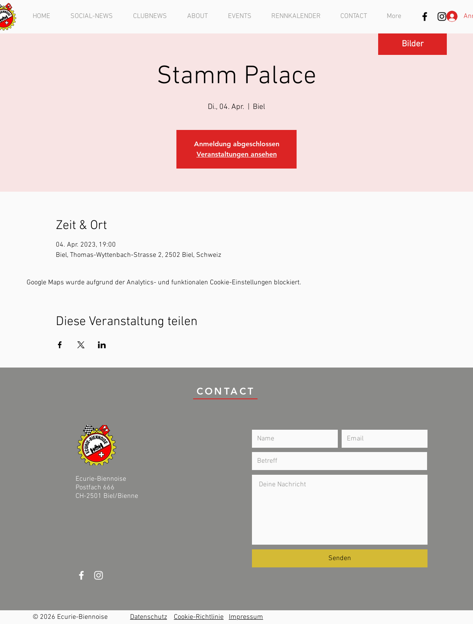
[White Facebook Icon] (81, 575)
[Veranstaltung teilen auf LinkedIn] (102, 344)
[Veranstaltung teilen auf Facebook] (60, 344)
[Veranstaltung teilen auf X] (81, 344)
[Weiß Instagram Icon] (98, 575)
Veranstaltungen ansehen (237, 154)
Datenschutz (148, 617)
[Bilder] (412, 44)
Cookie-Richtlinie (199, 617)
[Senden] (340, 558)
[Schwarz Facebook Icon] (425, 16)
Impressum (246, 617)
